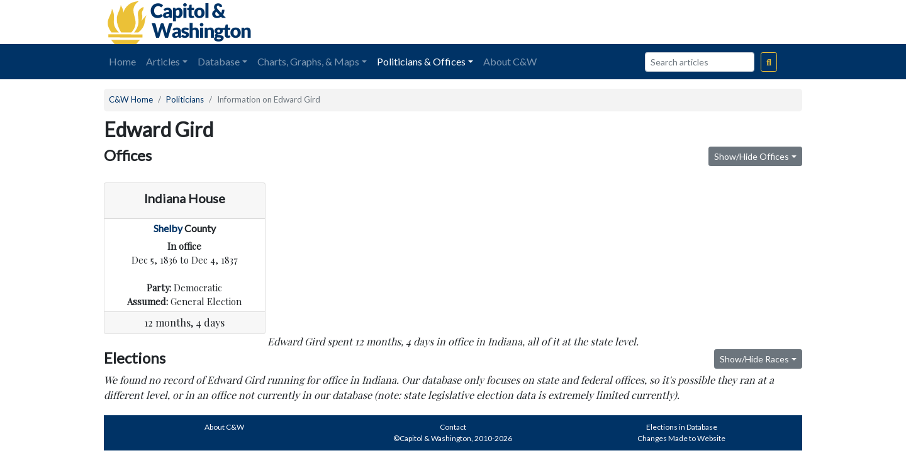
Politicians (185, 99)
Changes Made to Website (681, 438)
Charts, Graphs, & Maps (308, 61)
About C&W (510, 61)
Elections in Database (681, 427)
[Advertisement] (661, 22)
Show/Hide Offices (751, 156)
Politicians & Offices (421, 61)
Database (219, 61)
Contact (453, 427)
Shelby (168, 228)
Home (122, 61)
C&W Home (131, 99)
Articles (163, 61)
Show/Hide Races (754, 359)
